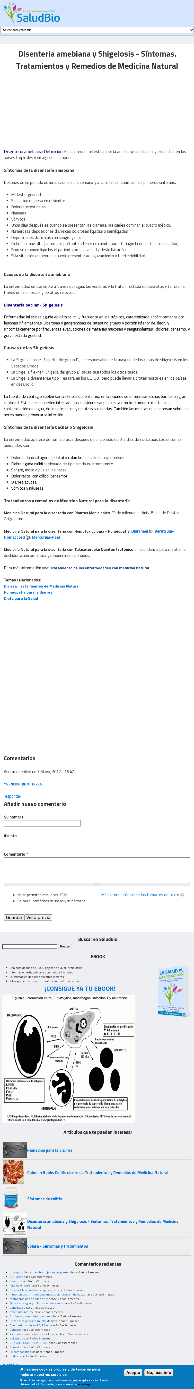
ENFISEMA (16, 1276)
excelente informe (22, 1312)
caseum (15, 1281)
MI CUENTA (11, 1364)
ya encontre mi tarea (23, 784)
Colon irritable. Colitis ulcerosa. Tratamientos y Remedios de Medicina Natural (97, 1172)
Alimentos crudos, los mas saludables (34, 1334)
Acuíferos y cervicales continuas (31, 1316)
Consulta (15, 1329)
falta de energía (20, 1285)
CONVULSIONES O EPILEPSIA (29, 1342)
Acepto (133, 1372)
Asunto (10, 836)
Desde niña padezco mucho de (30, 1321)
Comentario (16, 854)
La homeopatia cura (22, 1351)
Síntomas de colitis (44, 1199)
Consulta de (17, 1307)
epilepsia (16, 1338)
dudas (14, 1356)
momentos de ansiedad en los (30, 1298)
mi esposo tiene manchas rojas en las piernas (40, 1272)
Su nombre (14, 817)
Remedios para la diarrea (49, 1150)
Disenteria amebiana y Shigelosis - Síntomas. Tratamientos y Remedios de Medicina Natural (102, 1224)
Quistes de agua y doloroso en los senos (36, 1303)
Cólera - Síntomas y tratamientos (57, 1246)
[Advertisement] (45, 106)
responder (12, 796)
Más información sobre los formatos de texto (140, 895)
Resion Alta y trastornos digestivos (33, 1290)
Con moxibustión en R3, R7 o (29, 1325)
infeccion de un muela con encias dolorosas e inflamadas (47, 1294)
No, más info (159, 1372)
